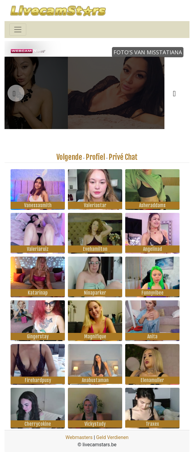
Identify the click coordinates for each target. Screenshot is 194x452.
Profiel (95, 157)
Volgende (69, 157)
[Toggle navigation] (17, 30)
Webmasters (79, 437)
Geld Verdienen (112, 437)
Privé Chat (123, 157)
